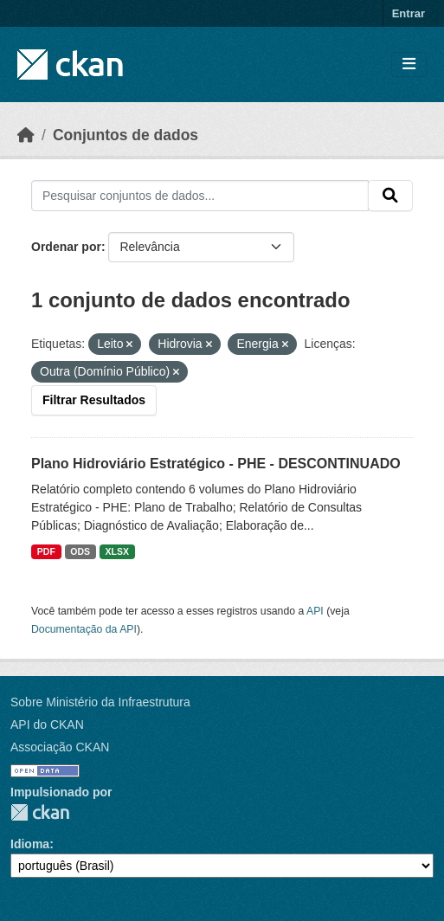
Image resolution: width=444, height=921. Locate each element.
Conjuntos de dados (125, 135)
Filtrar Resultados (93, 400)
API (315, 611)
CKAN (39, 812)
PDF (46, 551)
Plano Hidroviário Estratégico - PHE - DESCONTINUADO (216, 463)
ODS (80, 551)
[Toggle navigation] (409, 64)
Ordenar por (66, 247)
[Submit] (390, 195)
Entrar (408, 13)
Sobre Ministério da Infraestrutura (100, 702)
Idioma (29, 844)
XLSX (117, 551)
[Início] (26, 135)
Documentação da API (84, 629)
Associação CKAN (59, 747)
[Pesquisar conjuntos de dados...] (200, 195)
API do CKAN (47, 724)
